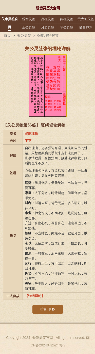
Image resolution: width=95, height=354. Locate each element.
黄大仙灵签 (86, 19)
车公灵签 (66, 27)
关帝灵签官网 (10, 23)
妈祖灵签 (66, 19)
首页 (7, 36)
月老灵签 (47, 27)
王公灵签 (28, 27)
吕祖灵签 (47, 19)
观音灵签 (28, 19)
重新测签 (47, 309)
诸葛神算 (85, 27)
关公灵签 (24, 36)
